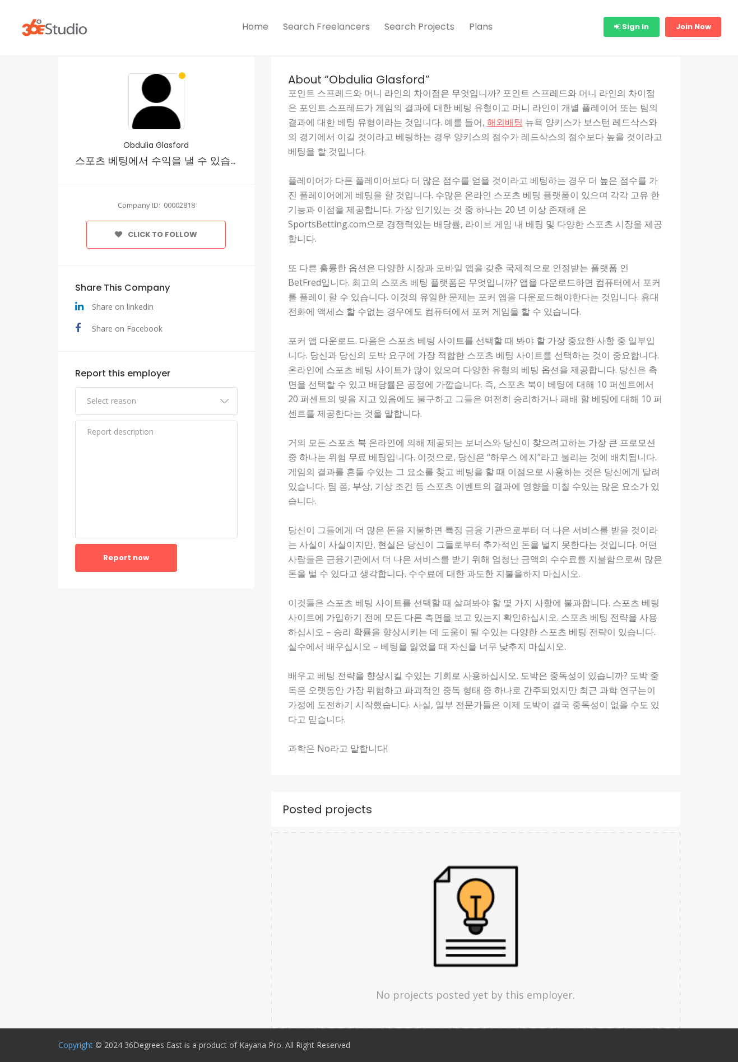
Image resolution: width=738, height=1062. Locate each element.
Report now (126, 557)
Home (255, 26)
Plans (481, 26)
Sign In (631, 26)
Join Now (693, 26)
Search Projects (419, 26)
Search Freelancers (326, 26)
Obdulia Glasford (156, 145)
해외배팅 (505, 122)
